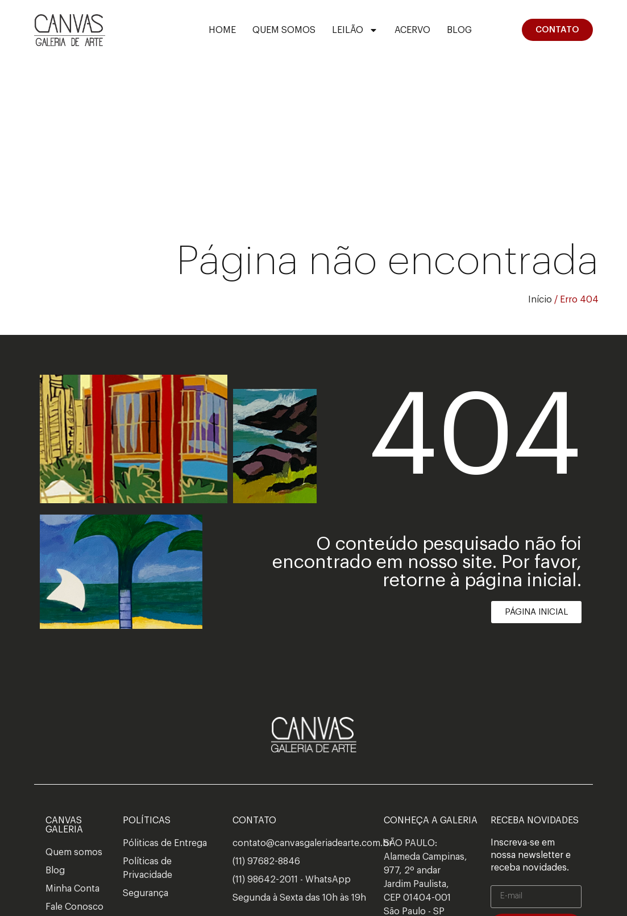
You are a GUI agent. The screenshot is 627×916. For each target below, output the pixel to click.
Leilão (355, 30)
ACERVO (412, 30)
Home (222, 30)
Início (540, 299)
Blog (459, 30)
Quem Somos (283, 30)
